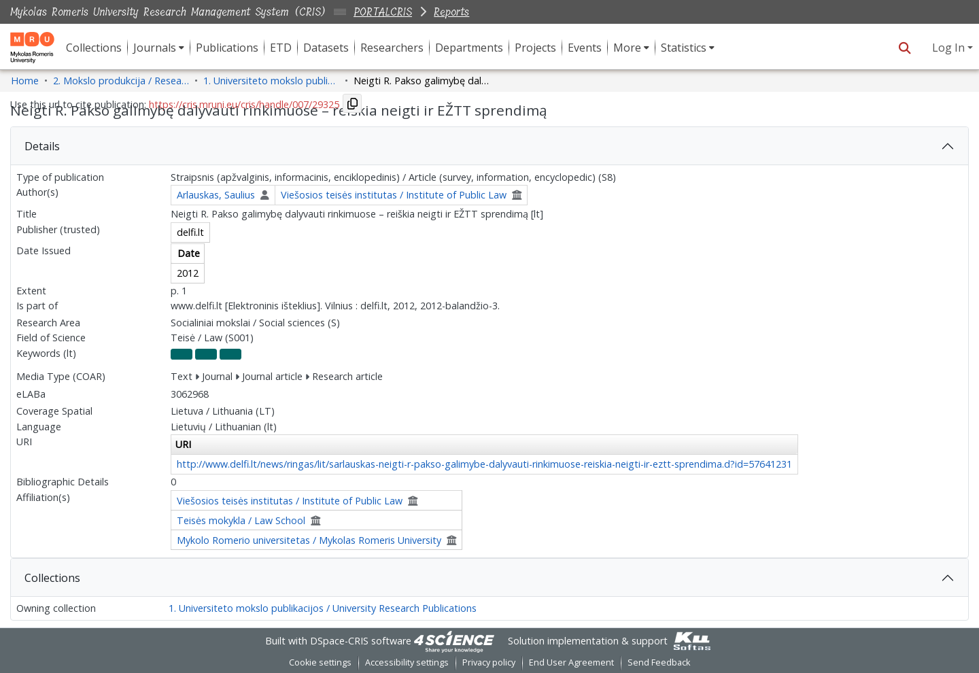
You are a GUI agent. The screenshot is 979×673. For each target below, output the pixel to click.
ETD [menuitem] (281, 47)
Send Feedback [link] (659, 662)
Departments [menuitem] (469, 47)
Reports (451, 12)
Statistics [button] (683, 47)
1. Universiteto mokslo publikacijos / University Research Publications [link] (271, 80)
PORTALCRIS (383, 12)
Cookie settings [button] (320, 662)
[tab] (489, 146)
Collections (52, 577)
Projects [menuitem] (535, 47)
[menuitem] (159, 47)
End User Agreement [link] (571, 662)
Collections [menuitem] (94, 47)
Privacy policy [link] (488, 662)
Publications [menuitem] (227, 47)
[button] (904, 47)
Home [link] (25, 80)
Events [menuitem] (585, 47)
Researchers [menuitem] (392, 47)
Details (42, 146)
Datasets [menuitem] (326, 47)
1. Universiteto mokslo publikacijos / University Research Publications (323, 608)
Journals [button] (154, 47)
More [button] (627, 47)
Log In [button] (949, 47)
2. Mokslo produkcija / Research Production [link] (121, 80)
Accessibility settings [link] (407, 662)
